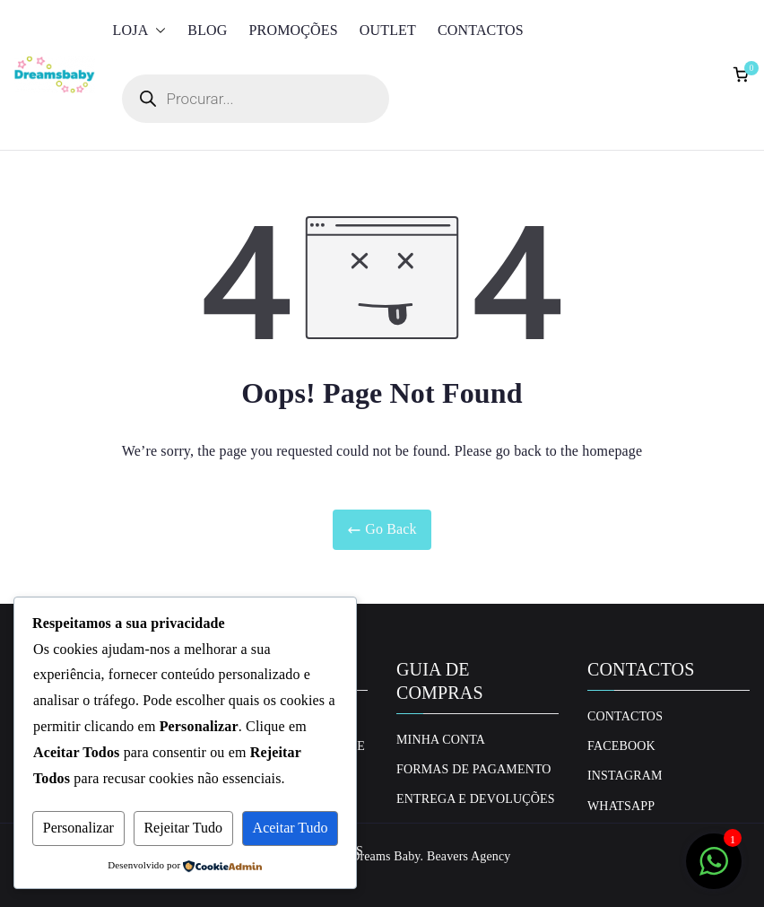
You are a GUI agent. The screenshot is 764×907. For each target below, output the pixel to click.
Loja (140, 31)
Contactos (481, 30)
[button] (157, 31)
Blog (207, 30)
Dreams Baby (385, 856)
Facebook (621, 746)
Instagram (625, 775)
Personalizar (78, 827)
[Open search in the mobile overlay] (255, 98)
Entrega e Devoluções (475, 799)
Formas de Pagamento (473, 769)
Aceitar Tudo (290, 827)
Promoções (293, 30)
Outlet (388, 30)
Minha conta (440, 739)
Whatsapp (621, 806)
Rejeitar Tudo (182, 827)
